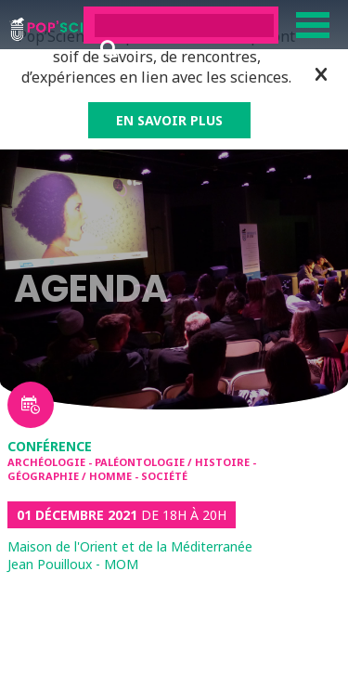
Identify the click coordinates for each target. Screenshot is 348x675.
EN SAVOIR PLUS (169, 120)
